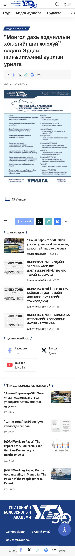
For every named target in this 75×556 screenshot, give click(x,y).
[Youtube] (20, 365)
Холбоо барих (15, 531)
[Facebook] (20, 350)
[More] (38, 75)
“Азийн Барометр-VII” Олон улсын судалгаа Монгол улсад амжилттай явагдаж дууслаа (48, 244)
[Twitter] (54, 350)
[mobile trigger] (7, 4)
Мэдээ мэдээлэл (16, 28)
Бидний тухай (41, 531)
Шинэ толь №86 (36, 280)
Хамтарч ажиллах (18, 540)
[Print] (32, 75)
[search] (57, 4)
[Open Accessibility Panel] (64, 529)
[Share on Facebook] (13, 75)
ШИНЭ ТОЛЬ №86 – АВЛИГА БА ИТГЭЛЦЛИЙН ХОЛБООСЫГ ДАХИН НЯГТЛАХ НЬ (48, 319)
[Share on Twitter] (20, 75)
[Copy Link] (26, 75)
